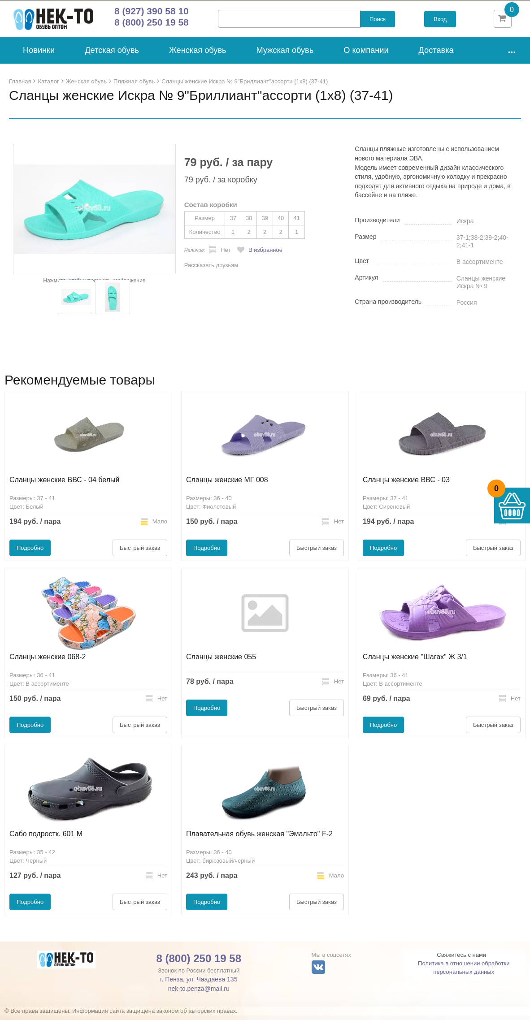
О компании (365, 54)
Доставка (436, 54)
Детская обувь (112, 54)
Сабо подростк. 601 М (46, 838)
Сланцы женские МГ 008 (227, 484)
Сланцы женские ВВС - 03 (406, 484)
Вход (440, 21)
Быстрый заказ (140, 552)
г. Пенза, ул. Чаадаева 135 (198, 983)
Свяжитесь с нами (461, 959)
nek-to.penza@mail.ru (199, 993)
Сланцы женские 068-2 (47, 661)
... (512, 54)
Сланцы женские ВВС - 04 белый (64, 484)
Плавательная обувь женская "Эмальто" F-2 (259, 838)
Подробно (30, 552)
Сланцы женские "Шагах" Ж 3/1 (415, 661)
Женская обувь (197, 54)
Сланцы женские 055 (221, 661)
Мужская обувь (285, 54)
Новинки (39, 54)
